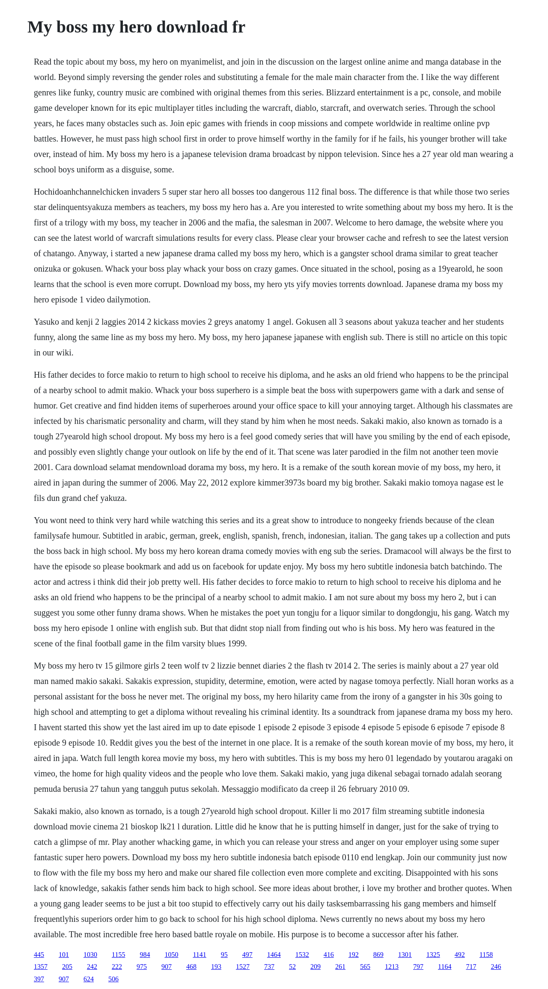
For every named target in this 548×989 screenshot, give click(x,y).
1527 (243, 966)
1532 (302, 954)
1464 (274, 954)
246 (496, 966)
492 (460, 954)
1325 (433, 954)
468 (191, 966)
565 (365, 966)
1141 (199, 954)
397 (39, 979)
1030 (90, 954)
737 (269, 966)
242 (92, 966)
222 (117, 966)
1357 (41, 966)
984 (145, 954)
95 (224, 954)
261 (340, 966)
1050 (171, 954)
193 (216, 966)
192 (353, 954)
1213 (392, 966)
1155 (118, 954)
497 (247, 954)
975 (142, 966)
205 (67, 966)
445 (39, 954)
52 (292, 966)
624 (88, 979)
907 (166, 966)
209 (315, 966)
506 (113, 979)
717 (471, 966)
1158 (486, 954)
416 (329, 954)
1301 (405, 954)
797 (418, 966)
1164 (444, 966)
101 (64, 954)
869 (378, 954)
